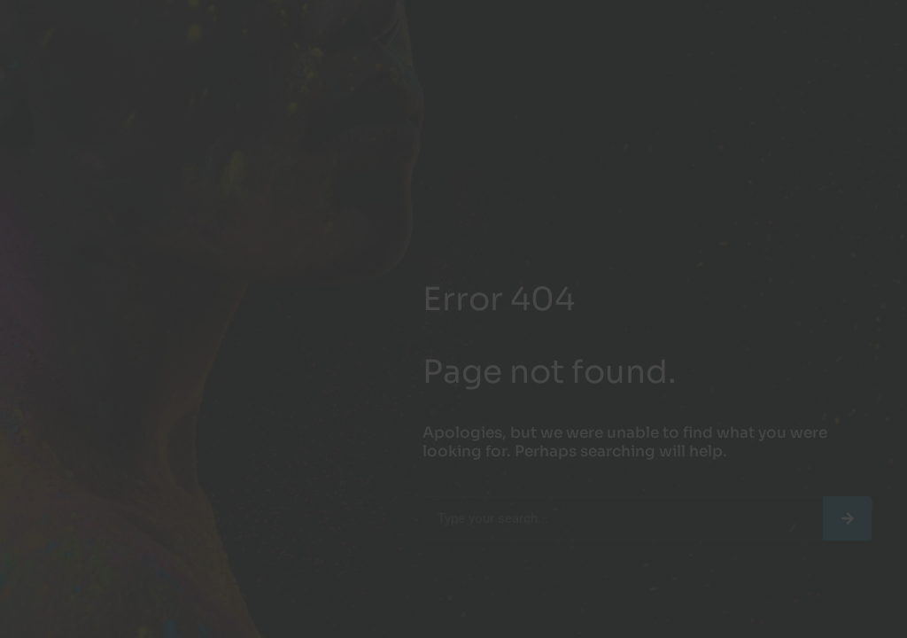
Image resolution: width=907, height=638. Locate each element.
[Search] (847, 518)
